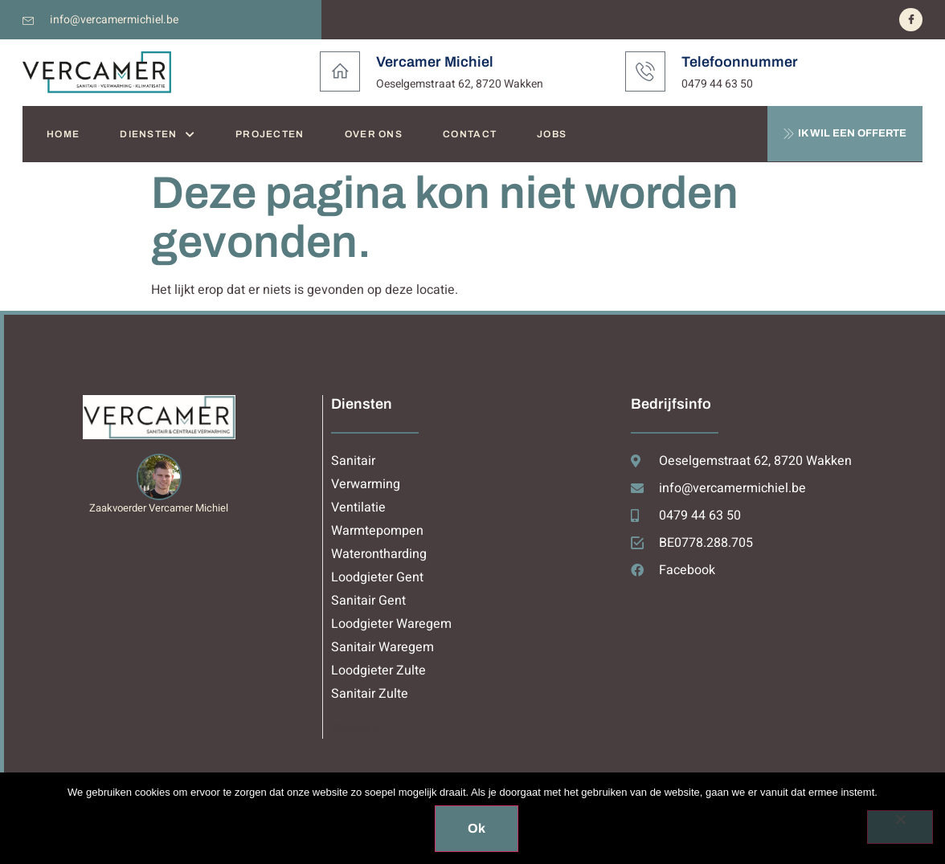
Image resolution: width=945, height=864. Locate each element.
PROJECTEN (270, 134)
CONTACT (470, 134)
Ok (476, 828)
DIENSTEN (157, 134)
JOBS (552, 134)
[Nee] (900, 827)
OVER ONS (374, 134)
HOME (63, 134)
